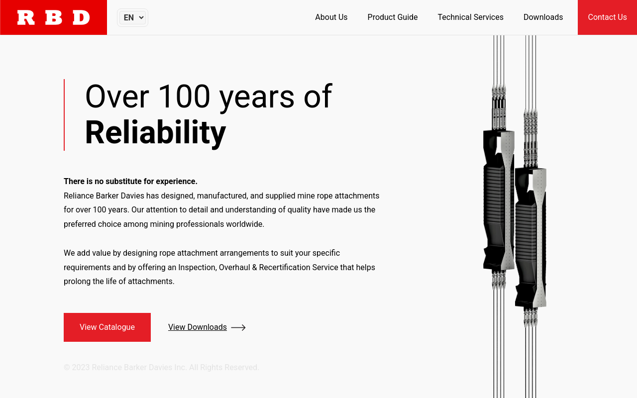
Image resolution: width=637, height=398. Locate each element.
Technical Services (471, 17)
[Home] (53, 17)
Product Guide (393, 17)
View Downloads (197, 327)
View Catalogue (107, 327)
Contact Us (607, 17)
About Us (331, 17)
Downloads (543, 17)
